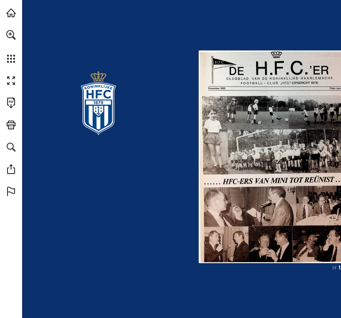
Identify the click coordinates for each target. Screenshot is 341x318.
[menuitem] (11, 46)
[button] (11, 35)
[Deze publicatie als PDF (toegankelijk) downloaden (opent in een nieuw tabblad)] (11, 103)
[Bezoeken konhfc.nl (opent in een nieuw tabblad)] (11, 13)
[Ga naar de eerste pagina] (334, 267)
